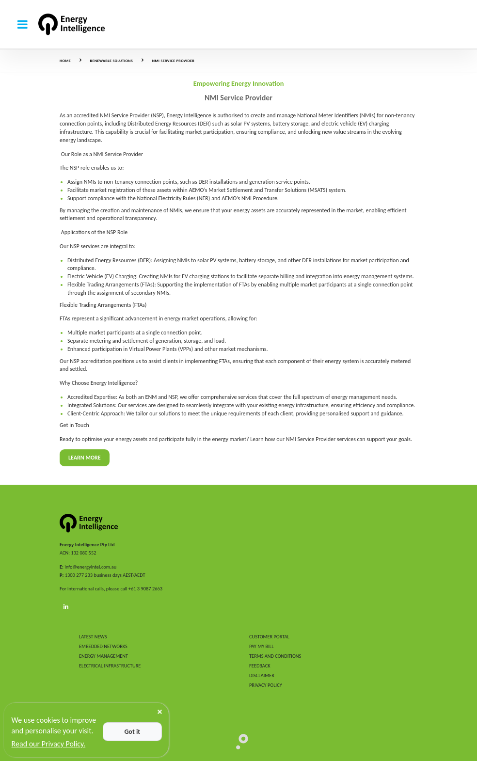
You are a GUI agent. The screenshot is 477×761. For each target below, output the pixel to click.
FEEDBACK (259, 666)
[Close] (160, 712)
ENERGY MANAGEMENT (103, 656)
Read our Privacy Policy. (49, 743)
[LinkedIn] (66, 607)
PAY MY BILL (261, 646)
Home (65, 60)
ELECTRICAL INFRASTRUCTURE (110, 666)
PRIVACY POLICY (265, 685)
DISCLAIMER (261, 675)
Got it (132, 732)
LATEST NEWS (93, 637)
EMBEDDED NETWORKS (103, 646)
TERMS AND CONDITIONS (275, 656)
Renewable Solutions (111, 60)
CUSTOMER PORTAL (269, 637)
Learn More (84, 457)
